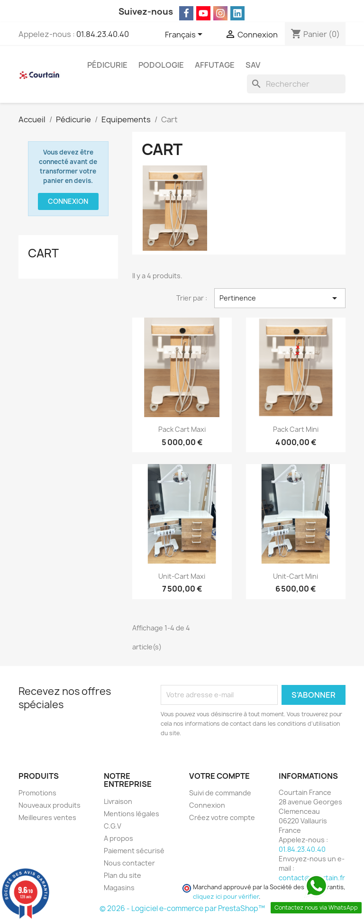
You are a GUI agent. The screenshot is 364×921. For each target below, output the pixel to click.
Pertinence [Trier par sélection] (279, 298)
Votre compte (219, 776)
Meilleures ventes (47, 817)
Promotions (37, 792)
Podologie (161, 65)
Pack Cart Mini (295, 429)
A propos (118, 838)
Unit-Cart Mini (295, 576)
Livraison (118, 801)
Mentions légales (131, 813)
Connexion (68, 201)
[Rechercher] (296, 83)
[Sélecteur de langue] (185, 35)
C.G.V (112, 825)
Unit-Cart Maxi (181, 576)
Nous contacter (129, 862)
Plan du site (122, 875)
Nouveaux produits (49, 805)
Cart (43, 253)
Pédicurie (107, 65)
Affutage (215, 65)
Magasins (119, 887)
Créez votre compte (222, 817)
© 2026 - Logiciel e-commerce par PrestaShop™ (182, 908)
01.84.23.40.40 (102, 34)
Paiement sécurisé (134, 850)
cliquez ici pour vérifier (226, 897)
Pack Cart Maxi (182, 429)
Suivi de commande (220, 792)
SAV (253, 65)
